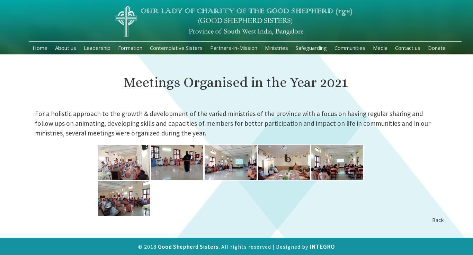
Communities (349, 47)
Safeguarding (311, 47)
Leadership (97, 47)
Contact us (407, 47)
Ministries (276, 47)
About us (65, 47)
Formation (130, 47)
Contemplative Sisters (176, 47)
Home (40, 47)
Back (435, 220)
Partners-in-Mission (233, 47)
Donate (437, 47)
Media (380, 47)
